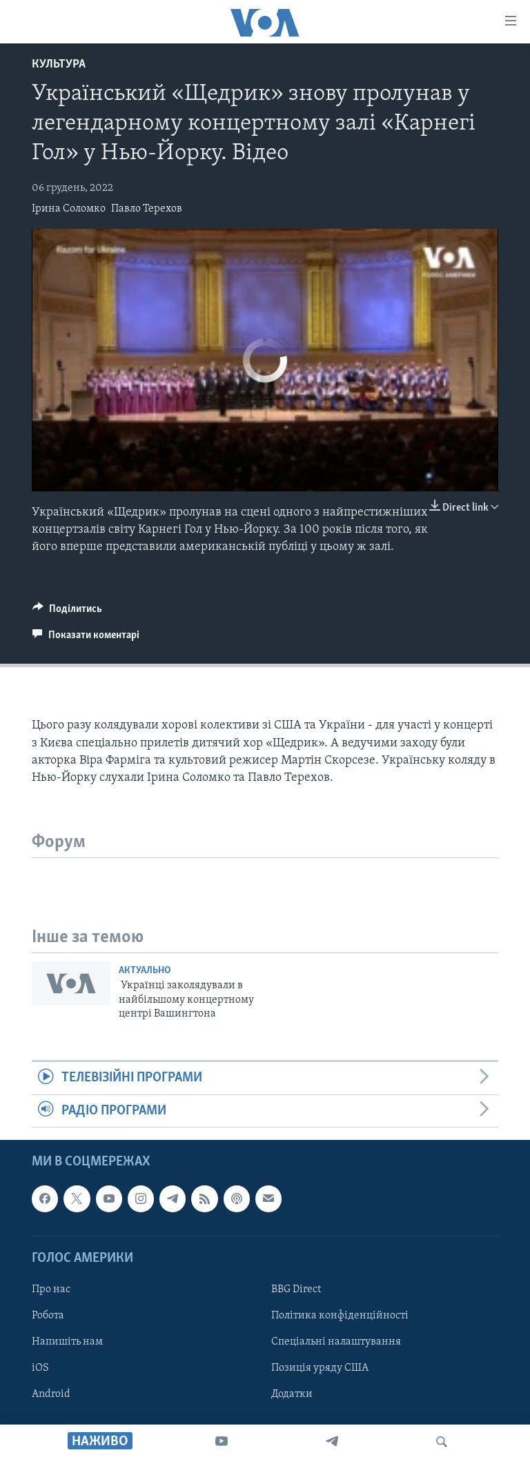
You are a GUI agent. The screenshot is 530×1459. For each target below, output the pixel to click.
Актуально (144, 971)
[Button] (67, 612)
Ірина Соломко (69, 208)
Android (51, 1394)
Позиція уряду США (320, 1368)
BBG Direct (296, 1289)
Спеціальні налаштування (336, 1341)
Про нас (51, 1289)
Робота (48, 1315)
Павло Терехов (146, 208)
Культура (59, 64)
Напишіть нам (67, 1341)
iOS (40, 1368)
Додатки (292, 1394)
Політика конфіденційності (340, 1315)
